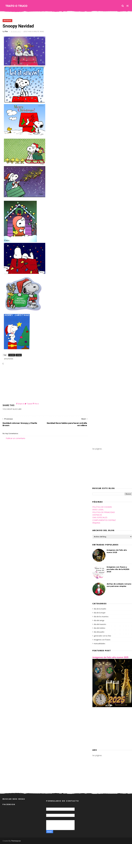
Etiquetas (96, 522)
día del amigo (99, 620)
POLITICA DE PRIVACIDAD (103, 512)
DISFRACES (97, 515)
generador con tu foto (102, 636)
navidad (7, 20)
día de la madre (100, 609)
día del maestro (100, 624)
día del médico (99, 628)
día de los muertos (101, 616)
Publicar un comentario (15, 438)
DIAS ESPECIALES (99, 517)
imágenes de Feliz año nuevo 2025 (110, 657)
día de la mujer (99, 612)
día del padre (99, 632)
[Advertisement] (45, 384)
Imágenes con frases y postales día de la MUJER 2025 (118, 569)
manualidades (99, 643)
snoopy (19, 355)
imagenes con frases (102, 639)
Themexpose (16, 841)
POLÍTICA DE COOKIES (102, 507)
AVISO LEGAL (98, 509)
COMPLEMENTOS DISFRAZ (104, 520)
